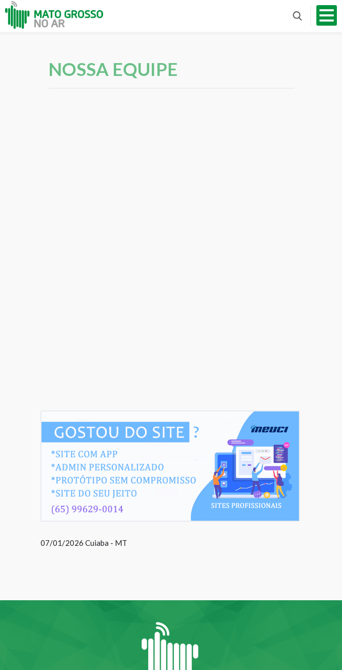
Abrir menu (326, 15)
